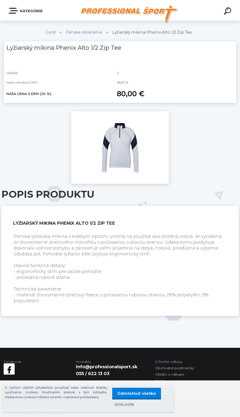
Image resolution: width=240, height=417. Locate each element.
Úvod (50, 32)
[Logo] (129, 14)
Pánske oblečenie (84, 32)
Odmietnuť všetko (136, 393)
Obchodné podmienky (174, 368)
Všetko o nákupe (169, 374)
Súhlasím (122, 404)
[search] (228, 11)
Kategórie (26, 11)
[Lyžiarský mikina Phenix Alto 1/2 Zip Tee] (120, 113)
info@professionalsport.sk (107, 367)
